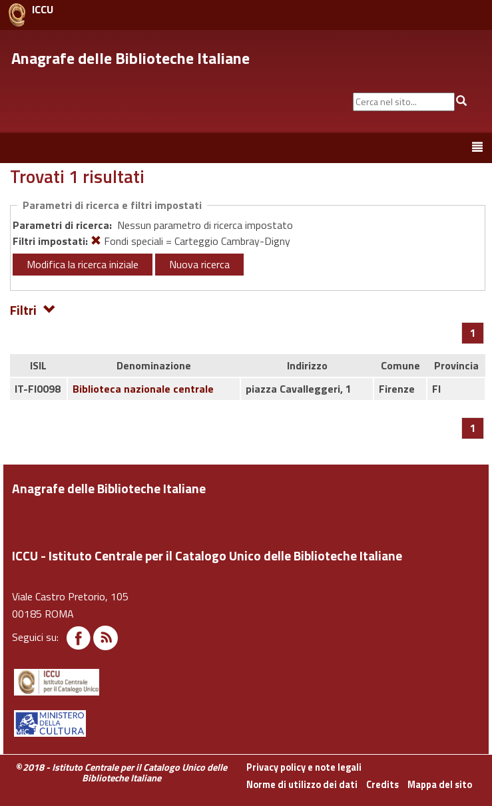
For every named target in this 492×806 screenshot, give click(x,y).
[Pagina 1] (473, 333)
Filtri (33, 309)
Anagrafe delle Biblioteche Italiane (130, 58)
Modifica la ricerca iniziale (82, 264)
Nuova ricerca (199, 264)
